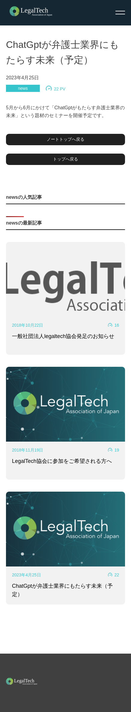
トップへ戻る (65, 159)
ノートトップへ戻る (65, 139)
